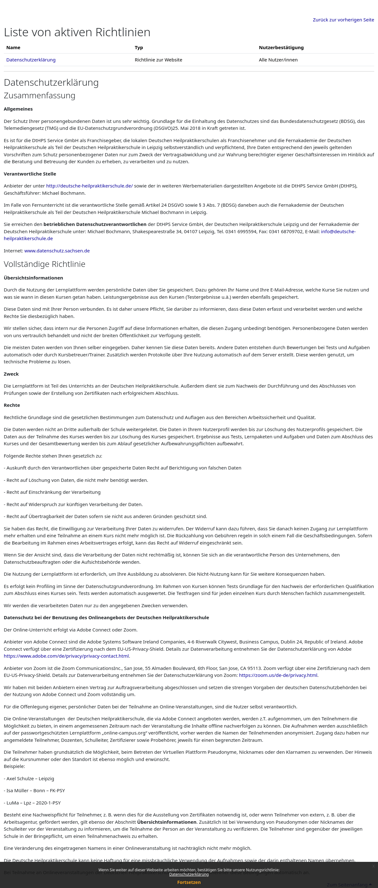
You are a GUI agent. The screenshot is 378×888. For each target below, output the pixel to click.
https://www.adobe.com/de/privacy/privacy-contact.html (66, 656)
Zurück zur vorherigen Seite (343, 19)
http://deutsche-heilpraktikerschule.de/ (89, 185)
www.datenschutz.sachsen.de (57, 250)
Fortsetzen (189, 882)
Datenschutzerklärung (189, 874)
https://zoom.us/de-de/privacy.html (278, 675)
